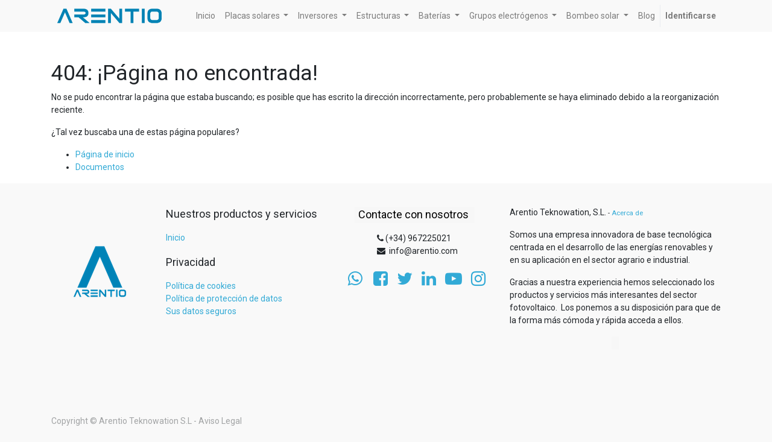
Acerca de (627, 213)
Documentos (99, 167)
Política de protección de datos (224, 298)
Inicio (175, 237)
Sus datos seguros (201, 311)
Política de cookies (201, 286)
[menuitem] (205, 16)
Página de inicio (104, 154)
